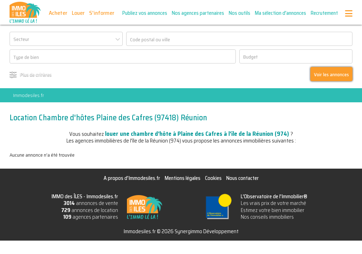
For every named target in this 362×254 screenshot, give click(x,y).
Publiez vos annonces (144, 13)
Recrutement (324, 13)
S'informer (101, 12)
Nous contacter (242, 178)
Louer (78, 12)
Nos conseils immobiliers (267, 217)
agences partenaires (90, 217)
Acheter (58, 12)
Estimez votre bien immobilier (272, 210)
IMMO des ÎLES (25, 12)
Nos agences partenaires (198, 13)
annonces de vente (91, 203)
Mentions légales (182, 178)
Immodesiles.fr (28, 95)
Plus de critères (36, 74)
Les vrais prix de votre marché (273, 203)
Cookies (213, 178)
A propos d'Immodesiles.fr (132, 178)
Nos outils (239, 13)
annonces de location (89, 210)
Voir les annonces (331, 74)
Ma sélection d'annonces (280, 13)
